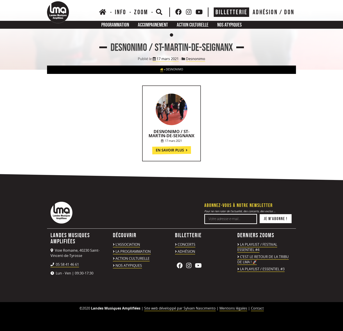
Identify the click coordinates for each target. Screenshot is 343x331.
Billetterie (231, 12)
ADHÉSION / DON (273, 12)
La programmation (133, 251)
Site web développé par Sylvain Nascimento (180, 308)
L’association (128, 244)
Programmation (115, 25)
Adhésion (186, 251)
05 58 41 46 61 (65, 264)
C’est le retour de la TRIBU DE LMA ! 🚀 (263, 259)
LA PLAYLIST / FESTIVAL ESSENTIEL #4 (257, 247)
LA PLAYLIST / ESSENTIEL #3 (262, 269)
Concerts (186, 244)
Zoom (141, 12)
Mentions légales (233, 308)
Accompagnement (153, 25)
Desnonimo (195, 58)
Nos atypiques (229, 25)
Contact (257, 308)
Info (120, 12)
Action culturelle (192, 25)
